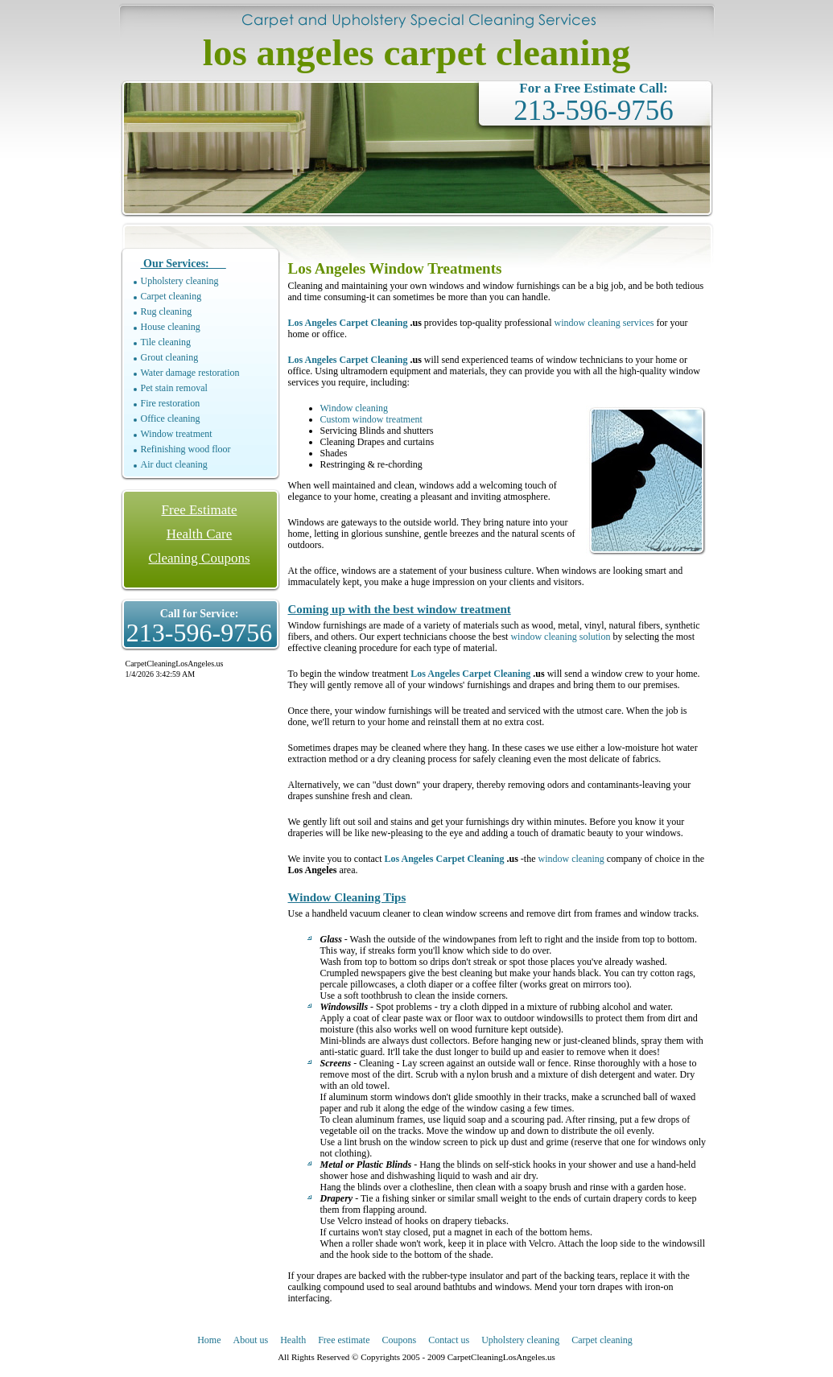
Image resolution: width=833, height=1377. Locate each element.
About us (251, 1340)
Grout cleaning (170, 357)
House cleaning (170, 326)
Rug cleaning (166, 311)
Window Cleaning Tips (347, 897)
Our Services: (183, 264)
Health (293, 1340)
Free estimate (343, 1340)
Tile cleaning (166, 342)
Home (209, 1340)
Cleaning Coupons (198, 558)
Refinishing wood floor (186, 449)
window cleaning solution (560, 636)
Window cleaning (354, 408)
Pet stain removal (174, 388)
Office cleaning (170, 418)
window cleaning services (604, 322)
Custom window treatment (371, 419)
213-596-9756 (593, 110)
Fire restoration (170, 403)
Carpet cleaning (171, 296)
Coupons (399, 1340)
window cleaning (571, 858)
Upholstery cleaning (180, 281)
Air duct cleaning (174, 464)
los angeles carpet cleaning (416, 52)
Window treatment (176, 433)
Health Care (200, 534)
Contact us (448, 1340)
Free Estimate (199, 509)
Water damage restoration (190, 372)
